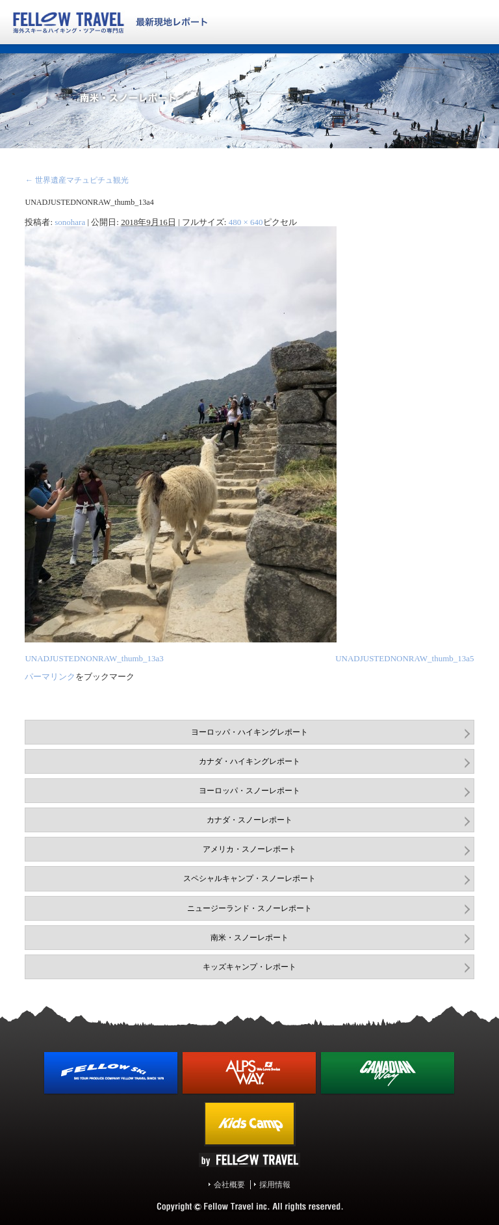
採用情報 (274, 1184)
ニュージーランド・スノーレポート (249, 908)
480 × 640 (246, 222)
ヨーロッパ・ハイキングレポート (249, 732)
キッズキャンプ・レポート (249, 966)
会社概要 (229, 1184)
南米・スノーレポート (249, 937)
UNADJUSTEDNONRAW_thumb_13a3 (94, 658)
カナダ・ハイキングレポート (249, 761)
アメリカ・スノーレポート (249, 849)
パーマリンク (50, 676)
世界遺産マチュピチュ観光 (76, 180)
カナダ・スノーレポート (249, 819)
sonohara (70, 222)
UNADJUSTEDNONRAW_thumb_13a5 (404, 658)
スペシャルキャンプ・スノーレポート (249, 878)
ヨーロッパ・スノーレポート (249, 790)
